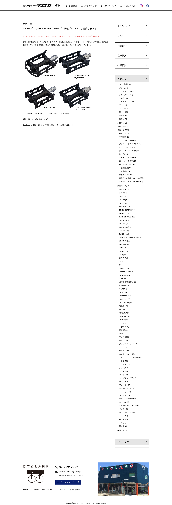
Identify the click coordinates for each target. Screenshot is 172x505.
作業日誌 (122, 65)
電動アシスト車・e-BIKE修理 (130, 178)
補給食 (121, 426)
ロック (121, 419)
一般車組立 (123, 171)
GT (120, 265)
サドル (121, 361)
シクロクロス (124, 95)
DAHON (122, 234)
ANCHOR (123, 189)
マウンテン (123, 108)
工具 (121, 423)
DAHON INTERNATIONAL (129, 237)
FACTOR (122, 244)
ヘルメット (123, 395)
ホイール (122, 402)
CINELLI (122, 224)
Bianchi (122, 200)
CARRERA (123, 220)
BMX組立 (122, 133)
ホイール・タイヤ (126, 157)
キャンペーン (124, 26)
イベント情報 (122, 84)
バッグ (121, 381)
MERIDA (122, 285)
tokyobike (122, 327)
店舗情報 (73, 6)
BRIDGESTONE (125, 210)
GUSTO (122, 268)
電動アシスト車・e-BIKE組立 (130, 181)
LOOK (121, 279)
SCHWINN (123, 316)
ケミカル (122, 351)
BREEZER (123, 207)
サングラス (123, 364)
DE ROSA (123, 241)
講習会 (121, 119)
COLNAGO (123, 227)
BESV (121, 196)
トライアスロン (125, 102)
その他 (121, 98)
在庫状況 (122, 55)
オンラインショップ (68, 482)
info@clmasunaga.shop (68, 471)
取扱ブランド (90, 6)
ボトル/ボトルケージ (127, 405)
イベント (122, 36)
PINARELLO (124, 303)
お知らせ (120, 123)
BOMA (121, 203)
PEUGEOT (123, 299)
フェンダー (123, 385)
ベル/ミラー (123, 392)
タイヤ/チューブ (125, 378)
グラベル (122, 88)
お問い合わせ (129, 6)
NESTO (122, 292)
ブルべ (121, 105)
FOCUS (122, 251)
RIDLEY (122, 306)
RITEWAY (123, 313)
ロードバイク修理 (126, 161)
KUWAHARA (124, 275)
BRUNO (122, 213)
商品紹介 (122, 45)
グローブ (122, 347)
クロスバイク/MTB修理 (128, 151)
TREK (121, 330)
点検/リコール (124, 175)
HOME (25, 489)
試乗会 (121, 115)
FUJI (121, 255)
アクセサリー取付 (126, 140)
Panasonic (123, 296)
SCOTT (122, 320)
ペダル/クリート (125, 388)
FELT (121, 248)
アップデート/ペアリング (128, 144)
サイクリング (124, 91)
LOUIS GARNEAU (126, 282)
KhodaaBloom (124, 272)
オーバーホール (125, 147)
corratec (122, 231)
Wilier (121, 333)
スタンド (122, 371)
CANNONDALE (125, 217)
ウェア (121, 337)
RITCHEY (123, 309)
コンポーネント (125, 354)
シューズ (122, 368)
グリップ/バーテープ (127, 344)
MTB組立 (122, 137)
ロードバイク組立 (126, 164)
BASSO (122, 193)
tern (120, 323)
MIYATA (122, 289)
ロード (121, 112)
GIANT (121, 258)
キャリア (122, 340)
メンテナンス (110, 6)
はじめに (122, 154)
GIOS (121, 261)
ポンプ (121, 409)
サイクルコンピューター (128, 357)
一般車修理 (123, 168)
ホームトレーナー (126, 399)
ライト (121, 416)
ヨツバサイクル (125, 412)
